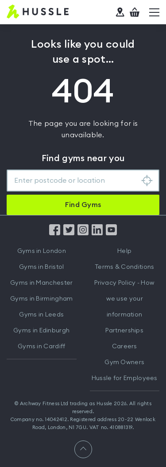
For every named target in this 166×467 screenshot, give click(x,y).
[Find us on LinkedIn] (97, 233)
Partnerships (124, 331)
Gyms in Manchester (41, 283)
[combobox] (83, 180)
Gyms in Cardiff (42, 346)
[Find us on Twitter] (68, 233)
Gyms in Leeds (41, 315)
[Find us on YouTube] (111, 233)
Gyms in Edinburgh (41, 331)
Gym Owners (124, 362)
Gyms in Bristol (41, 267)
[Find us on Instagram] (83, 233)
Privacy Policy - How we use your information (124, 299)
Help (124, 251)
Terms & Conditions (124, 267)
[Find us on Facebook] (54, 233)
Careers (124, 346)
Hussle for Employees (125, 378)
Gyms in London (41, 251)
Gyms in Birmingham (41, 299)
